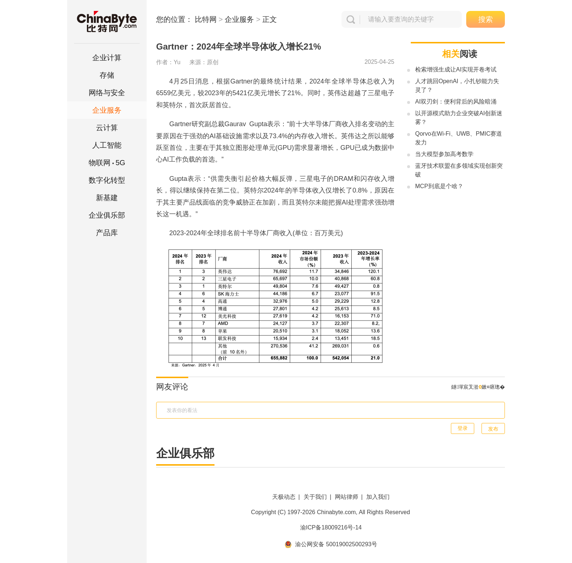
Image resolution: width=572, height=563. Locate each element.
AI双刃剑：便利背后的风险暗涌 (455, 101)
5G (107, 163)
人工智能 (106, 145)
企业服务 (106, 110)
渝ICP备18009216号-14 (331, 527)
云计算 (107, 128)
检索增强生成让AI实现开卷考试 (455, 69)
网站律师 (346, 497)
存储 (107, 75)
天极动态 (283, 497)
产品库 (107, 233)
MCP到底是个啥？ (439, 186)
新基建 (107, 198)
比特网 (206, 19)
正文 (269, 19)
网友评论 (172, 386)
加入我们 (378, 497)
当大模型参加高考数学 (444, 154)
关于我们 (315, 497)
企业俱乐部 (107, 215)
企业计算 (106, 58)
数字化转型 (107, 180)
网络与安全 (107, 93)
